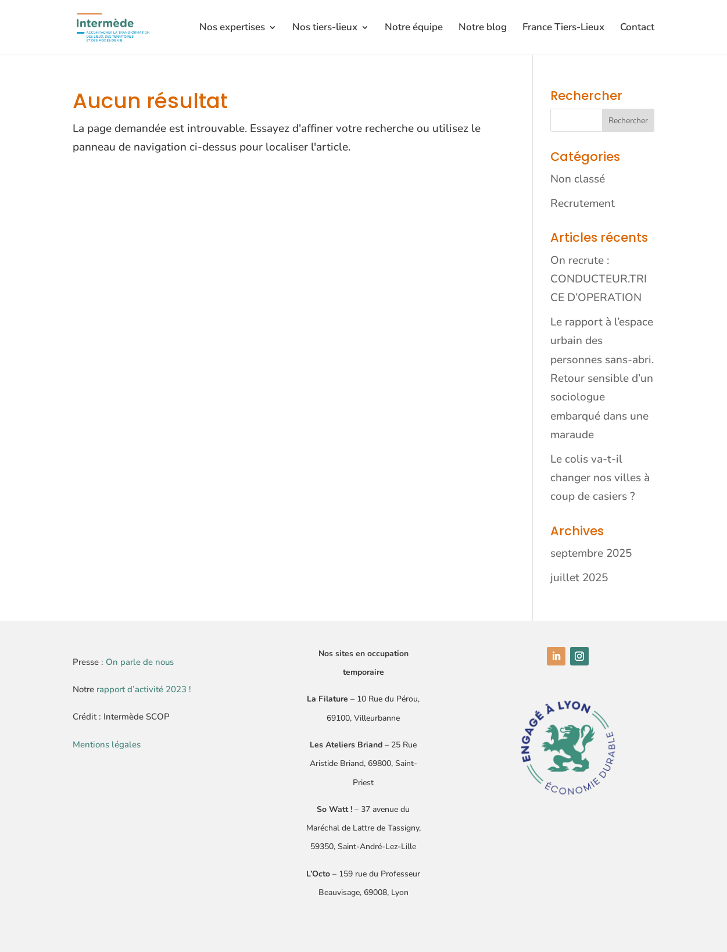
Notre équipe (414, 28)
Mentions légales (107, 744)
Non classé (577, 179)
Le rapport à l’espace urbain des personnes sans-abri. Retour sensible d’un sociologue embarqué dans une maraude (602, 378)
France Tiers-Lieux (563, 28)
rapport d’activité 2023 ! (143, 689)
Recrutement (582, 203)
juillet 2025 (579, 577)
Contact (637, 28)
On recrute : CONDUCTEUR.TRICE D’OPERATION (598, 279)
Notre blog (483, 28)
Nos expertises (232, 28)
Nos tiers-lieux (324, 28)
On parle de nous (140, 662)
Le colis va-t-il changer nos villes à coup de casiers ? (600, 478)
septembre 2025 (591, 553)
